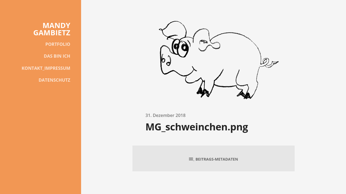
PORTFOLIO (57, 44)
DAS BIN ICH (57, 56)
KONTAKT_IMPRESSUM (46, 68)
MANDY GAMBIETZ (51, 28)
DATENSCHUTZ (54, 80)
